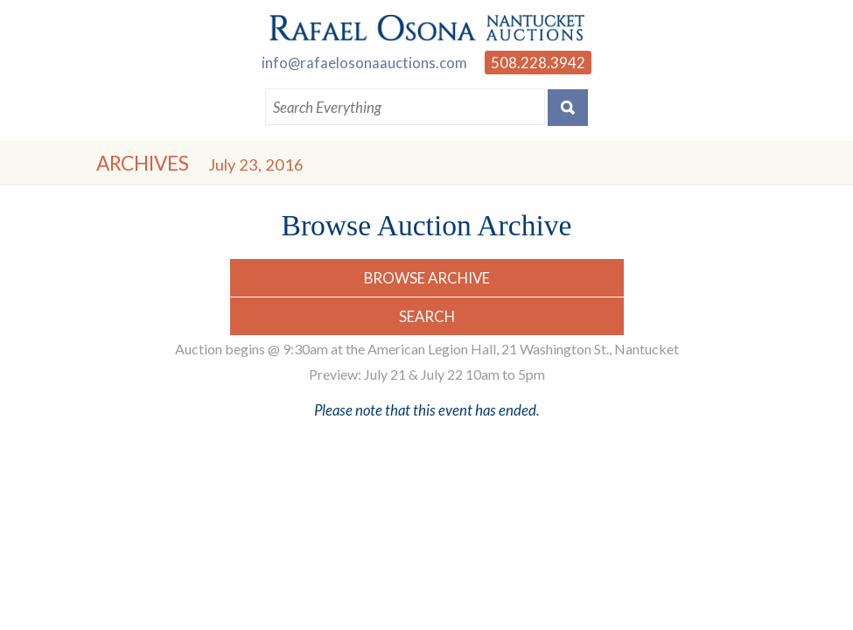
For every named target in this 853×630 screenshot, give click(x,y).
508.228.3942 (538, 62)
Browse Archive (427, 278)
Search (427, 316)
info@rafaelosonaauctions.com (364, 62)
